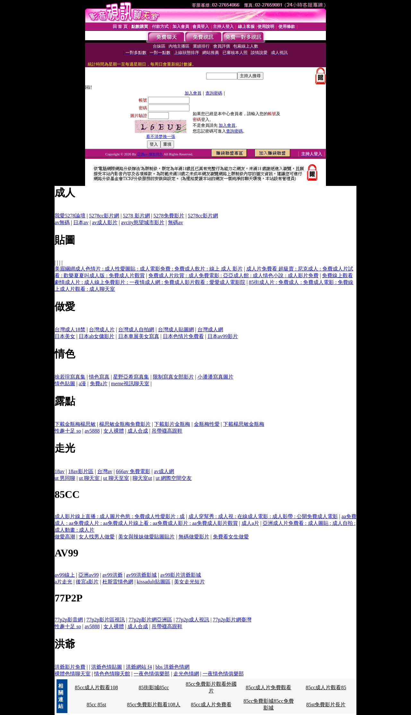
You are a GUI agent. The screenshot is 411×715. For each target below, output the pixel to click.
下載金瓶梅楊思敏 (75, 424)
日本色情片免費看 (183, 336)
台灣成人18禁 (70, 329)
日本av (80, 222)
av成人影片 (105, 222)
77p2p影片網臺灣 (232, 619)
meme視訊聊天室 (130, 383)
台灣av (104, 471)
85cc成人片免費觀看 (268, 687)
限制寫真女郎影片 (173, 377)
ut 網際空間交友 (174, 478)
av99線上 (65, 575)
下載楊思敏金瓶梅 (243, 424)
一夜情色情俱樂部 (223, 673)
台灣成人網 (210, 329)
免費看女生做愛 (231, 536)
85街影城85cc (154, 687)
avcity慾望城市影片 (142, 222)
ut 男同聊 (65, 478)
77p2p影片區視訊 (105, 619)
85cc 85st (96, 704)
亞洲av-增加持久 (150, 154)
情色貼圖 (65, 383)
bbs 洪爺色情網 (172, 667)
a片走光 (63, 581)
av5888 (92, 431)
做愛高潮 (65, 536)
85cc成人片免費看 (211, 704)
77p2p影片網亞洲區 (150, 619)
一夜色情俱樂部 (152, 673)
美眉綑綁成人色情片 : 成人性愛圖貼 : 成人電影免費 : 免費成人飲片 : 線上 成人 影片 (149, 268)
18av (60, 471)
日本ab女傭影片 (96, 336)
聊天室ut (142, 478)
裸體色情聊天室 (73, 673)
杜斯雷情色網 (117, 581)
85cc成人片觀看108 (96, 687)
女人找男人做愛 (97, 536)
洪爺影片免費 (70, 667)
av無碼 (62, 222)
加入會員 (193, 93)
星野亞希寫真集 (131, 377)
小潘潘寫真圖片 (215, 377)
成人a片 (250, 523)
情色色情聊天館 (112, 673)
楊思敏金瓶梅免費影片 (125, 424)
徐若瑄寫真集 (70, 377)
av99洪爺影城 (141, 575)
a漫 (82, 383)
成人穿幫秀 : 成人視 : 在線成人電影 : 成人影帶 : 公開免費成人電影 (263, 516)
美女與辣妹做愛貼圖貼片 (146, 536)
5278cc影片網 (104, 215)
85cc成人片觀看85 (326, 687)
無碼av (175, 222)
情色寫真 (99, 377)
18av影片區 (80, 471)
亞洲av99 (88, 575)
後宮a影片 (87, 581)
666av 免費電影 (133, 471)
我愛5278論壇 (70, 215)
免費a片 (99, 383)
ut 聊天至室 (116, 478)
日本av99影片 (222, 336)
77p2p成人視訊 (192, 619)
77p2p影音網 (69, 619)
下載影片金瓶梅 (172, 424)
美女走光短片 (189, 581)
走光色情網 (186, 673)
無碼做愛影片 (194, 536)
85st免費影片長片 (326, 704)
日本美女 (65, 336)
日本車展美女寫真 (138, 336)
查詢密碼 (214, 93)
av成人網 (164, 471)
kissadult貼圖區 (154, 581)
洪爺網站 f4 (139, 667)
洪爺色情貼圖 (106, 667)
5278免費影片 (168, 215)
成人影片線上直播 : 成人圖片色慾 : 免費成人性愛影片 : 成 (120, 516)
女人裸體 (113, 431)
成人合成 (137, 431)
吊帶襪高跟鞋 (167, 431)
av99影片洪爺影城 (180, 575)
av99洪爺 (112, 575)
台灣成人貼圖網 (176, 329)
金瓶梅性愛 (207, 424)
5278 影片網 (136, 215)
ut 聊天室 (90, 478)
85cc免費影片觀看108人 (153, 704)
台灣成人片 (102, 329)
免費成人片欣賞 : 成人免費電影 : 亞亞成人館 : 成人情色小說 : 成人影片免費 (233, 275)
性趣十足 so (68, 431)
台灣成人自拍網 (136, 329)
